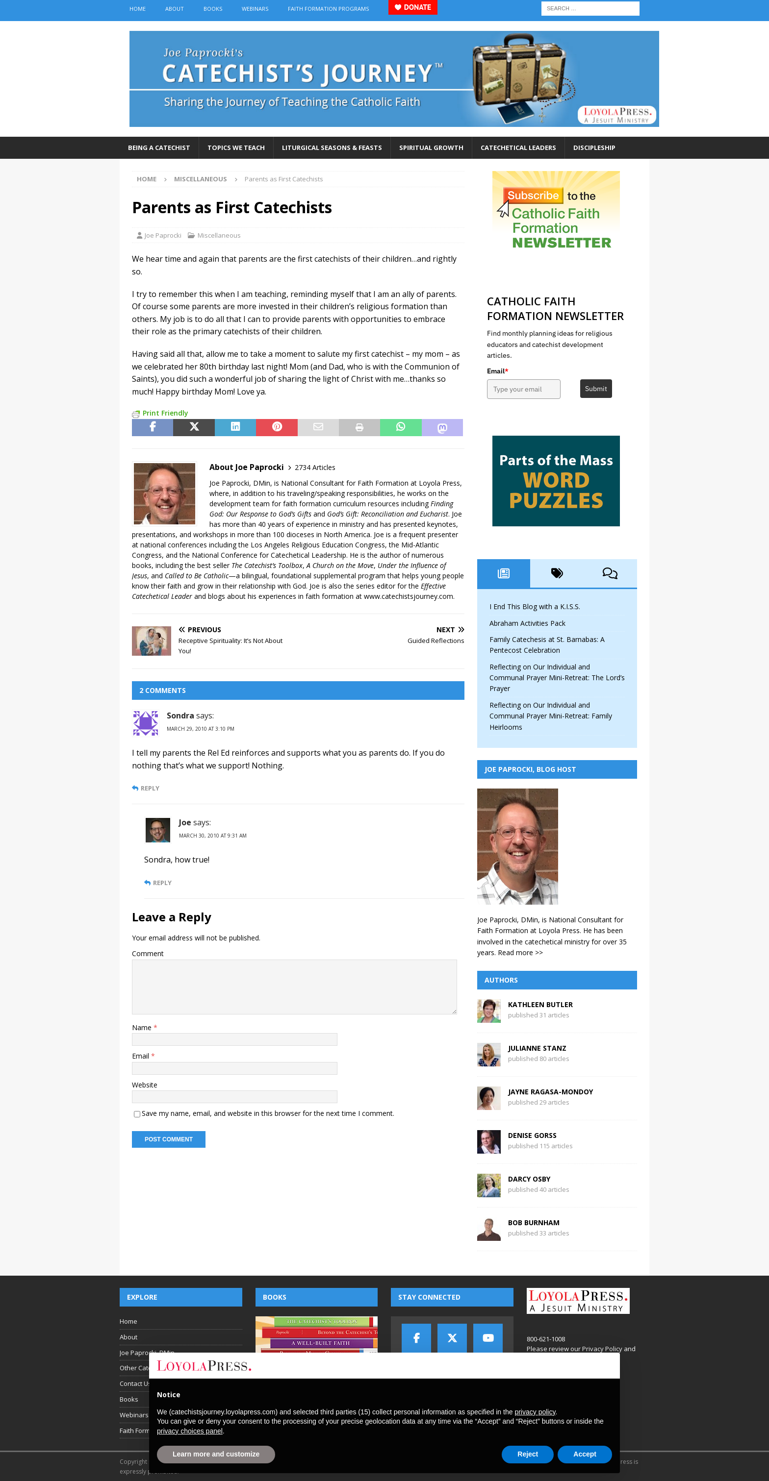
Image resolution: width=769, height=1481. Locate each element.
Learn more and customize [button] (216, 1454)
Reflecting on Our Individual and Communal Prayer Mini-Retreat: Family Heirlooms (550, 716)
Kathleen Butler (540, 1004)
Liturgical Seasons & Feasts (332, 147)
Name (143, 1027)
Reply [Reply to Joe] (162, 883)
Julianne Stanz (537, 1048)
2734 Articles (315, 467)
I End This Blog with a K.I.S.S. (534, 606)
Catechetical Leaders (518, 147)
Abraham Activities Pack (527, 623)
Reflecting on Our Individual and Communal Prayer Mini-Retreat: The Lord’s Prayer (557, 677)
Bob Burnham (534, 1222)
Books (213, 8)
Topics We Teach (236, 147)
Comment (148, 953)
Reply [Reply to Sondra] (150, 788)
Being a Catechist (159, 147)
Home (137, 8)
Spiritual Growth (431, 147)
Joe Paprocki (163, 235)
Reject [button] (527, 1454)
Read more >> (520, 952)
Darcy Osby (529, 1179)
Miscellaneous (219, 235)
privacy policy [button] (534, 1412)
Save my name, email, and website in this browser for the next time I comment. (268, 1113)
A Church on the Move (340, 565)
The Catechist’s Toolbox (267, 565)
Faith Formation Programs (328, 8)
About (174, 8)
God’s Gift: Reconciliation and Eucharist (387, 513)
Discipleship (594, 147)
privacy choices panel (190, 1431)
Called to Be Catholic (197, 575)
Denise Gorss (532, 1135)
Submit (596, 388)
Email (141, 1056)
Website (144, 1084)
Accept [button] (584, 1454)
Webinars (255, 8)
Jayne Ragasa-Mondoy (550, 1091)
